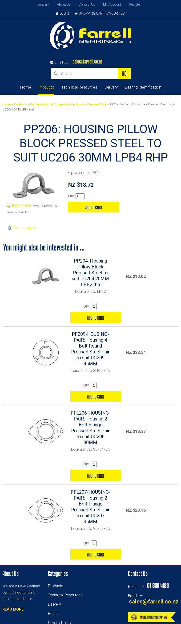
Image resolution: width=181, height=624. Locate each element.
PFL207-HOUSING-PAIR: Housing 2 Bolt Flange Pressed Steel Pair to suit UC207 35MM (90, 506)
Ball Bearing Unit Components (51, 104)
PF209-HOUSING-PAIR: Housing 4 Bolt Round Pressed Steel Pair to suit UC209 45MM (90, 348)
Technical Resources (79, 87)
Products (46, 87)
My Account (112, 4)
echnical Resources (66, 595)
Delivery (43, 4)
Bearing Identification (143, 87)
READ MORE (13, 609)
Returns (54, 613)
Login (62, 13)
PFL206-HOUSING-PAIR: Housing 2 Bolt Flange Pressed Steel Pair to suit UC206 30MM (90, 427)
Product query (24, 227)
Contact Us (87, 4)
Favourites (115, 13)
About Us (64, 4)
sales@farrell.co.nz (87, 61)
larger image (20, 205)
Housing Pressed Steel (91, 104)
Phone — (148, 586)
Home (25, 87)
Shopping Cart (91, 13)
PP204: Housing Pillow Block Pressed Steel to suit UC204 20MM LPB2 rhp (90, 272)
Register (135, 4)
